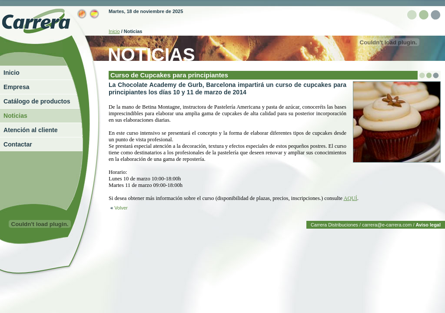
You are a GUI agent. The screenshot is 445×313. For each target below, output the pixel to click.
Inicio (11, 72)
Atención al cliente (30, 130)
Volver (119, 207)
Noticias (15, 115)
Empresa (16, 86)
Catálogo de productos (36, 101)
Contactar (17, 144)
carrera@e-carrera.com (387, 224)
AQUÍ (350, 198)
